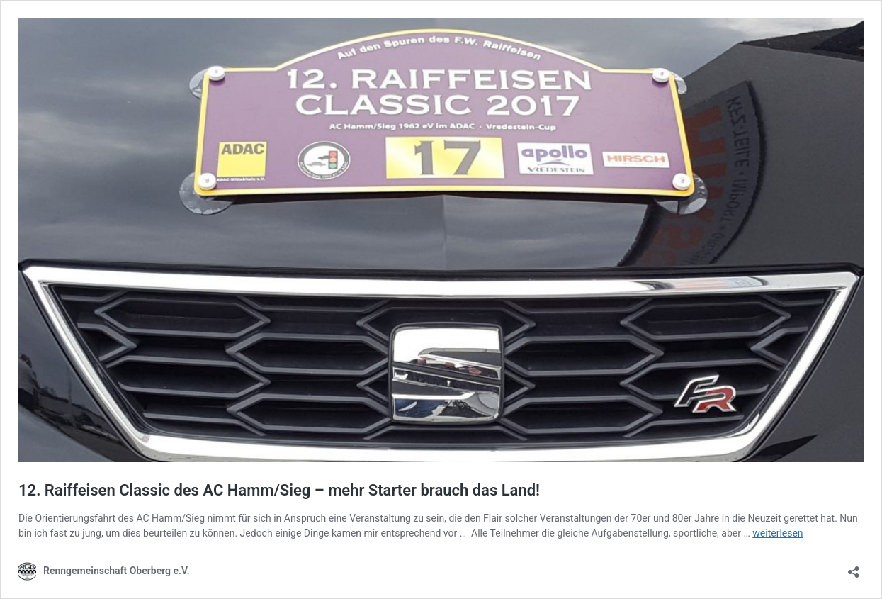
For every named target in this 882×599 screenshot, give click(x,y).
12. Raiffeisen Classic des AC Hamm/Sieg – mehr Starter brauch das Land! (279, 490)
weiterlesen (777, 533)
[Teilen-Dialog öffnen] (854, 567)
